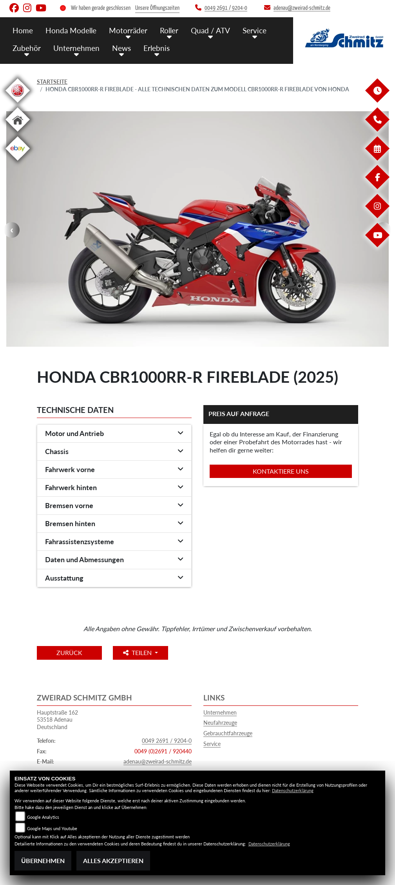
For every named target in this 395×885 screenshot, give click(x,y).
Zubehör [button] (27, 47)
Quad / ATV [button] (210, 30)
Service (212, 743)
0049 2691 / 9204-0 (167, 740)
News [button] (121, 47)
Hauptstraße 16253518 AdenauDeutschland (57, 719)
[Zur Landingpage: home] (17, 133)
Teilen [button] (138, 652)
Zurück (69, 652)
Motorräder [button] (128, 30)
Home (23, 30)
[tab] (114, 434)
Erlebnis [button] (156, 47)
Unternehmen (220, 712)
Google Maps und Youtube (52, 828)
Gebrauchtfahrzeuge (227, 733)
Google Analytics (43, 817)
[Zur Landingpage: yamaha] (17, 104)
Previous (12, 230)
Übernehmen (43, 860)
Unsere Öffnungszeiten (157, 8)
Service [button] (254, 30)
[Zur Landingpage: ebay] (17, 162)
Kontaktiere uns (281, 471)
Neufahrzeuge (220, 722)
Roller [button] (169, 30)
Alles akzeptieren (113, 860)
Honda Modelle (70, 30)
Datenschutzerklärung (292, 790)
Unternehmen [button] (76, 47)
